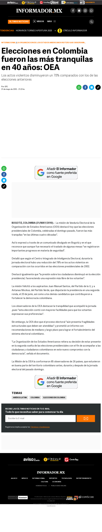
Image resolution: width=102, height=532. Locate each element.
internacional (38, 478)
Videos (38, 21)
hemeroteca (41, 486)
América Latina (20, 398)
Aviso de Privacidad (40, 504)
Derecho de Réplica (54, 504)
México (25, 478)
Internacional (8, 43)
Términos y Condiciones (40, 427)
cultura (44, 482)
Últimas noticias (18, 22)
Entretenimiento (83, 478)
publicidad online (58, 486)
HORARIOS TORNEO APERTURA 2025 (34, 31)
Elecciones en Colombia (54, 398)
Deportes (53, 478)
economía (56, 482)
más (51, 22)
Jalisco (14, 478)
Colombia (35, 398)
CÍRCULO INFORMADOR (75, 31)
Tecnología (66, 478)
